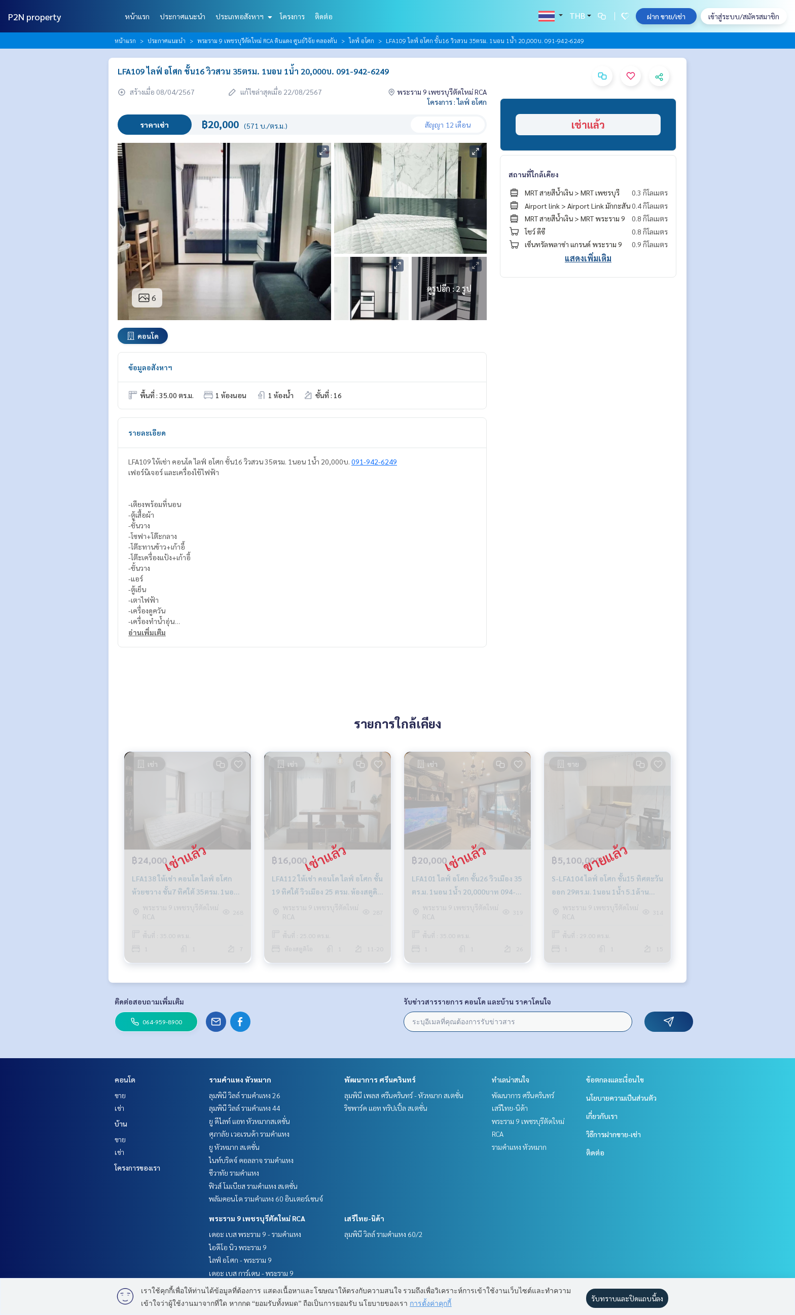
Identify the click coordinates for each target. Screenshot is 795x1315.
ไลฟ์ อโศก (361, 40)
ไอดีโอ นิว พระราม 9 (238, 1247)
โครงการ (292, 16)
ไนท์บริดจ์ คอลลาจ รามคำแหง (251, 1160)
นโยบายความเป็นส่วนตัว (621, 1097)
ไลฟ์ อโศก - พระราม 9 (240, 1259)
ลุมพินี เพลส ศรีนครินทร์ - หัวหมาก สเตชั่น (403, 1095)
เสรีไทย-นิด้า (364, 1218)
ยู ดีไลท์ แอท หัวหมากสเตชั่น (249, 1121)
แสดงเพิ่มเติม (588, 258)
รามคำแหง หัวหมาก (240, 1079)
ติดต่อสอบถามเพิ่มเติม (149, 1001)
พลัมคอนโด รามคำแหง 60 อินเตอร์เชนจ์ (266, 1198)
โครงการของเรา (137, 1167)
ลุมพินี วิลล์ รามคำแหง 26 (244, 1095)
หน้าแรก (137, 16)
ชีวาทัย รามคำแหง (234, 1172)
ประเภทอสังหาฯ (242, 16)
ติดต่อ (324, 16)
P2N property (34, 16)
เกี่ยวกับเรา (602, 1115)
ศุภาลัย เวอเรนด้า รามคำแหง (249, 1133)
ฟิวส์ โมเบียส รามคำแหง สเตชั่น (253, 1185)
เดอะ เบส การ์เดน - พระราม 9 (251, 1273)
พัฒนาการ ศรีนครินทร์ (380, 1079)
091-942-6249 (374, 461)
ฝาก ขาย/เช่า (666, 16)
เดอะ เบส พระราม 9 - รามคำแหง (255, 1234)
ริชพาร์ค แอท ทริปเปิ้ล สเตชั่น (385, 1107)
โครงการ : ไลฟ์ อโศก (457, 101)
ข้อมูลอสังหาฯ (150, 367)
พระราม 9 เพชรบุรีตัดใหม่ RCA (257, 1218)
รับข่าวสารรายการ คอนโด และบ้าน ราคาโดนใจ (477, 1001)
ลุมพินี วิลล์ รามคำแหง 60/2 (383, 1234)
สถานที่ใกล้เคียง (534, 174)
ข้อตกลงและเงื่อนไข (615, 1079)
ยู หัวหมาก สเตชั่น (234, 1146)
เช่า (119, 1107)
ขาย (120, 1095)
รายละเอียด (147, 432)
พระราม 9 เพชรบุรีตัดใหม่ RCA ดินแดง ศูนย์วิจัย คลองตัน (267, 40)
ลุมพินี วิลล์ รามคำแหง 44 (244, 1107)
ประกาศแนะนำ (182, 16)
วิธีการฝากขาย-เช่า (613, 1134)
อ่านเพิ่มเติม (147, 632)
